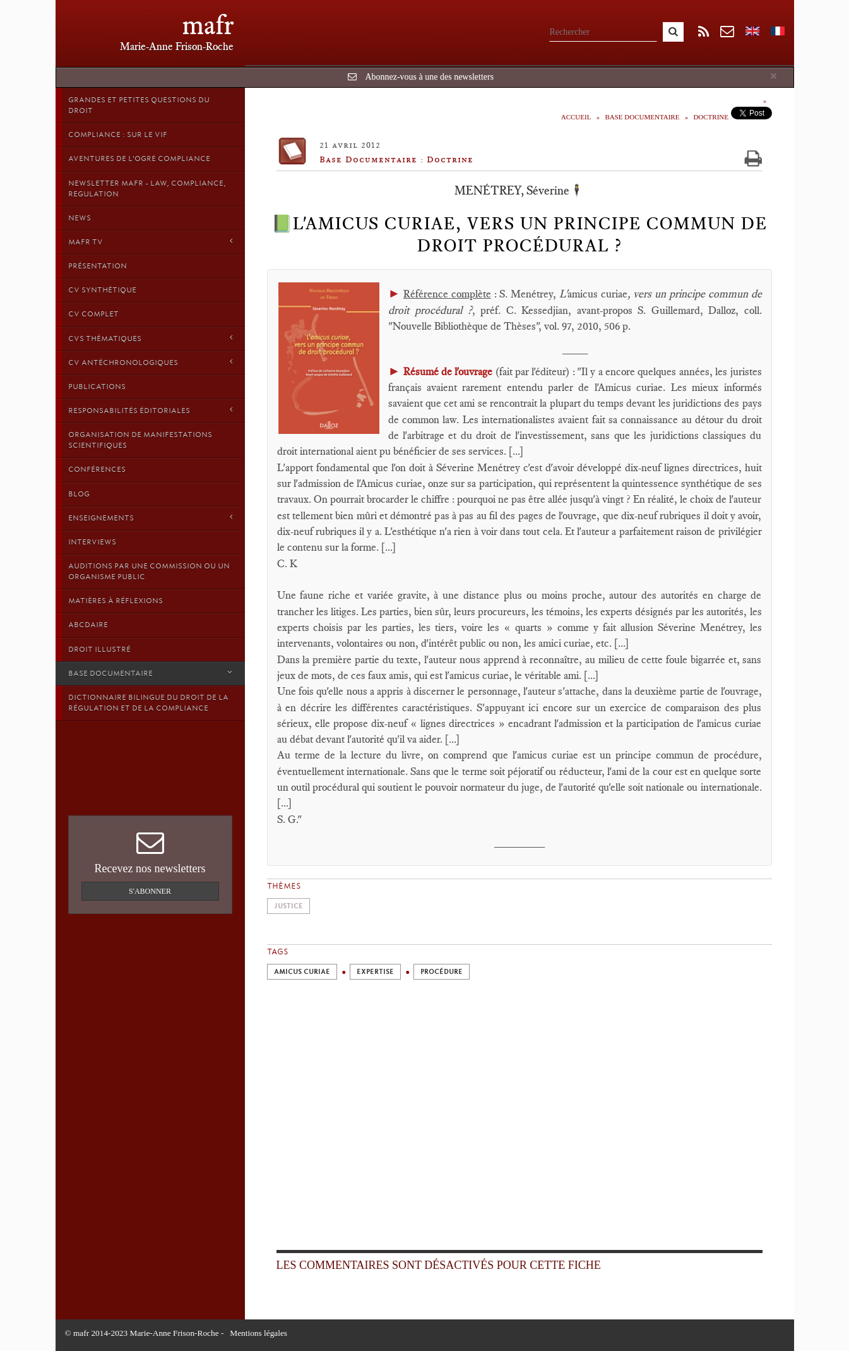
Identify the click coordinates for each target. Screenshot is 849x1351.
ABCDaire (88, 624)
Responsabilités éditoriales (150, 410)
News (79, 217)
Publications (97, 386)
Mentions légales (258, 1333)
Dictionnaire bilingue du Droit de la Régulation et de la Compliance (148, 702)
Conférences (97, 469)
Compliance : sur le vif (117, 134)
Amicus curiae (302, 972)
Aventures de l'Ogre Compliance (139, 158)
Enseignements (150, 517)
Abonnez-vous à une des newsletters (429, 76)
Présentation (97, 265)
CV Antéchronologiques (150, 362)
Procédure (441, 972)
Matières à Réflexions (115, 600)
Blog (79, 493)
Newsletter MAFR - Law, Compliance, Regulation (147, 188)
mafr (208, 25)
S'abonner (150, 891)
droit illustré (99, 649)
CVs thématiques (150, 338)
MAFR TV (150, 241)
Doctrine (710, 117)
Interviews (92, 541)
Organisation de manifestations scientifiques (140, 440)
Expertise (375, 972)
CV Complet (93, 313)
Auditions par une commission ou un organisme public (149, 571)
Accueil (576, 117)
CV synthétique (102, 289)
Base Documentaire (150, 673)
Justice (288, 906)
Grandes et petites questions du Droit (139, 105)
